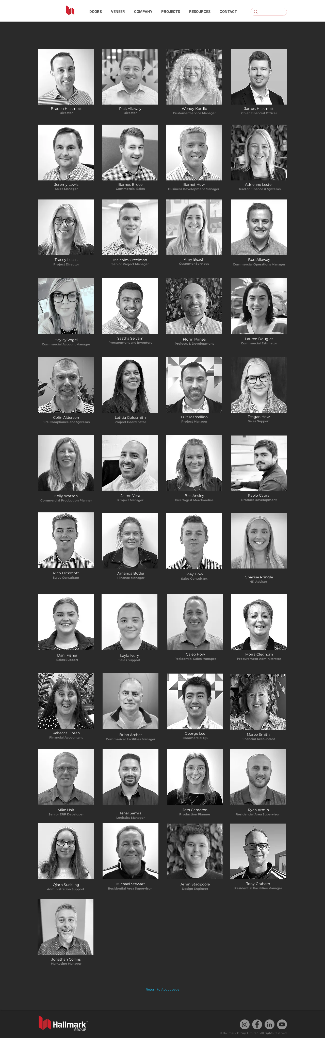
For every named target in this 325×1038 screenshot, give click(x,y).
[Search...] (268, 13)
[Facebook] (257, 1024)
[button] (95, 11)
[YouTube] (282, 1024)
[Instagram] (245, 1024)
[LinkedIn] (269, 1024)
